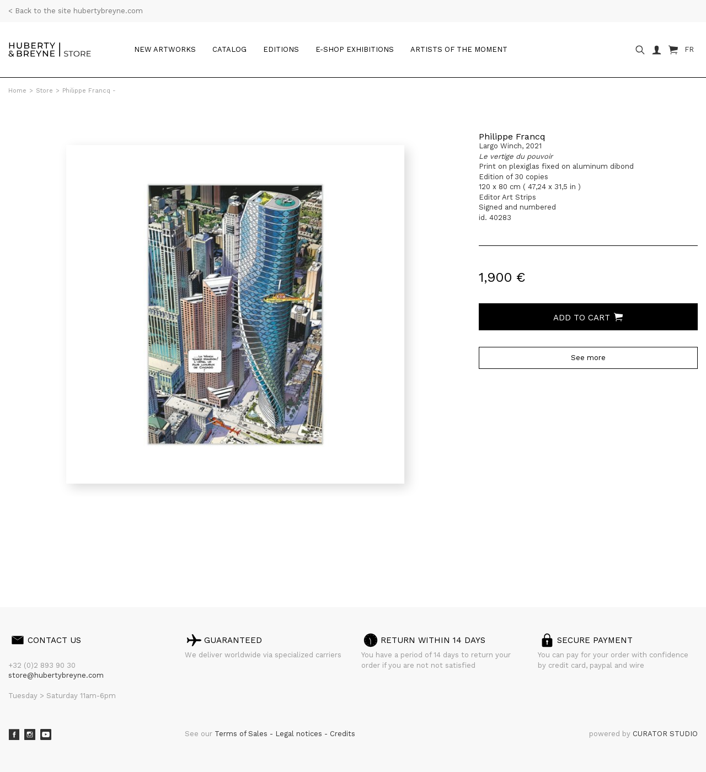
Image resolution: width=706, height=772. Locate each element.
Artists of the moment (458, 49)
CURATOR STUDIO (665, 734)
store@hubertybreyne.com (56, 675)
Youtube (45, 734)
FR (689, 49)
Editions (281, 49)
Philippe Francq (512, 136)
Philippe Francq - (89, 90)
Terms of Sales (242, 734)
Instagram (29, 734)
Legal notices (299, 734)
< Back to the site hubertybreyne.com (75, 11)
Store (44, 90)
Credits (342, 734)
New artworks (165, 49)
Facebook (13, 734)
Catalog (229, 49)
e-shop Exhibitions (354, 49)
